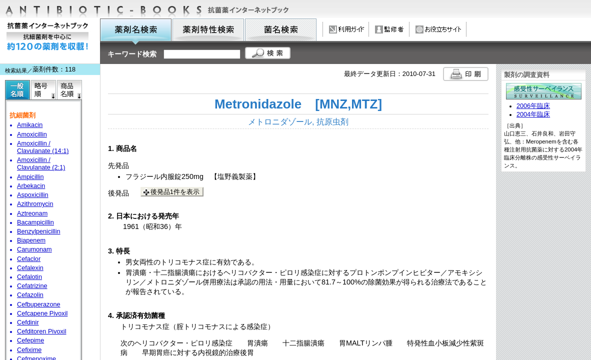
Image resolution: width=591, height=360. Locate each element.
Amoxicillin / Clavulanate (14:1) (42, 147)
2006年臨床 (533, 106)
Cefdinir (28, 322)
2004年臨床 (533, 114)
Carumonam (34, 249)
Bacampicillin (35, 222)
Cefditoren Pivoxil (41, 331)
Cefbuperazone (38, 304)
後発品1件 (175, 192)
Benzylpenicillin (38, 231)
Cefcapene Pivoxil (42, 313)
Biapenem (31, 240)
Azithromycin (35, 204)
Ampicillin (30, 177)
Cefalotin (29, 277)
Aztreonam (32, 213)
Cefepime (30, 340)
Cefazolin (30, 295)
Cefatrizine (32, 286)
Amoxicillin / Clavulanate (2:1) (41, 163)
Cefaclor (28, 259)
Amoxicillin (32, 134)
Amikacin (29, 125)
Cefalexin (30, 268)
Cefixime (29, 350)
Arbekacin (31, 186)
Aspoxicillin (32, 195)
